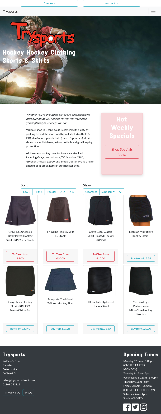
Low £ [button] (26, 191)
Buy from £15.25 (141, 258)
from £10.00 (60, 256)
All (120, 191)
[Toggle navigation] (153, 11)
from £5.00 (20, 256)
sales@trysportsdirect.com (19, 380)
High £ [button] (38, 191)
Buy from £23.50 (101, 328)
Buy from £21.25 (60, 328)
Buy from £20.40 (20, 328)
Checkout (49, 3)
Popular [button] (51, 191)
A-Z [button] (62, 191)
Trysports (10, 11)
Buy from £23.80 (141, 328)
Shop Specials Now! (122, 151)
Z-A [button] (71, 191)
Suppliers (107, 191)
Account (110, 3)
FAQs (28, 392)
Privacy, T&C (12, 392)
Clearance (91, 191)
